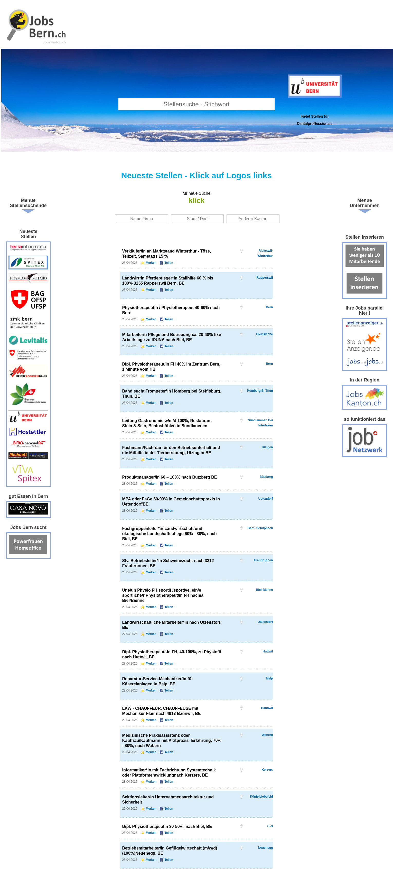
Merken (151, 263)
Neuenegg (265, 848)
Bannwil (267, 708)
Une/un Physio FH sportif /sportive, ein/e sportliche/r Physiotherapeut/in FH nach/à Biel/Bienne (163, 595)
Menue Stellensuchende (28, 203)
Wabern (267, 735)
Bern (269, 307)
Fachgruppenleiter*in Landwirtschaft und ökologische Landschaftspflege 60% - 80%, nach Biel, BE (169, 533)
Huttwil (268, 651)
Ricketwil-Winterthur (265, 251)
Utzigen (267, 447)
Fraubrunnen (263, 560)
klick (196, 200)
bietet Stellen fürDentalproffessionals (314, 119)
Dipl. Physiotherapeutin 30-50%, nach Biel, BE (167, 826)
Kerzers (267, 769)
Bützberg (266, 477)
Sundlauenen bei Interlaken (260, 420)
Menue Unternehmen (365, 203)
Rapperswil (264, 277)
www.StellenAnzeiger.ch (37, 25)
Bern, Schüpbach (260, 528)
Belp (269, 678)
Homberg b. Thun (260, 391)
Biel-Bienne (264, 590)
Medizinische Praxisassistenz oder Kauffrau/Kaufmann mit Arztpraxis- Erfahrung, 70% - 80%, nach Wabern (171, 740)
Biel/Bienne (264, 334)
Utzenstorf (265, 622)
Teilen (168, 263)
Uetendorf (265, 498)
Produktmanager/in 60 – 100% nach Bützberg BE (169, 477)
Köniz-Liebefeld (261, 796)
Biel (270, 826)
